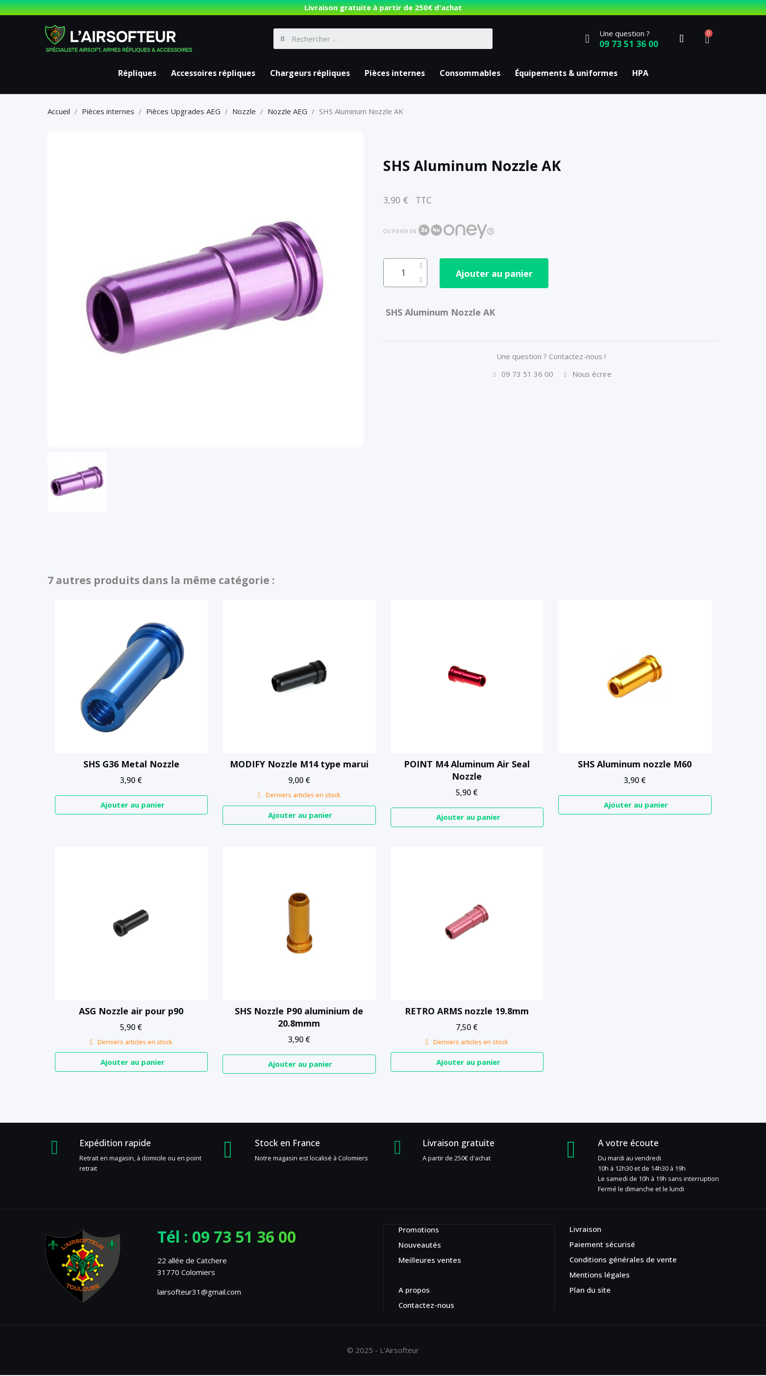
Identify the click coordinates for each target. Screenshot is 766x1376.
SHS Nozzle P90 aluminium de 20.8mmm (299, 1017)
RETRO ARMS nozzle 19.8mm (467, 1011)
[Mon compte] (681, 38)
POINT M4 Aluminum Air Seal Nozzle (467, 770)
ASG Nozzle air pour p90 (131, 1011)
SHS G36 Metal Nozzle (131, 764)
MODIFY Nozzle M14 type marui (299, 764)
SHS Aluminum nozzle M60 (635, 764)
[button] (499, 273)
